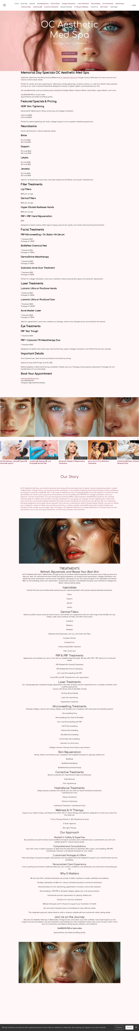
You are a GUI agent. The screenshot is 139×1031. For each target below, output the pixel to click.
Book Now (24, 3)
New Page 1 (114, 7)
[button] (69, 53)
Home (17, 3)
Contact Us (94, 7)
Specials (32, 3)
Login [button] (134, 5)
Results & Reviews (66, 7)
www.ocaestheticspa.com (30, 378)
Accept (129, 1027)
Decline (119, 1027)
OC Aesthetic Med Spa (68, 77)
